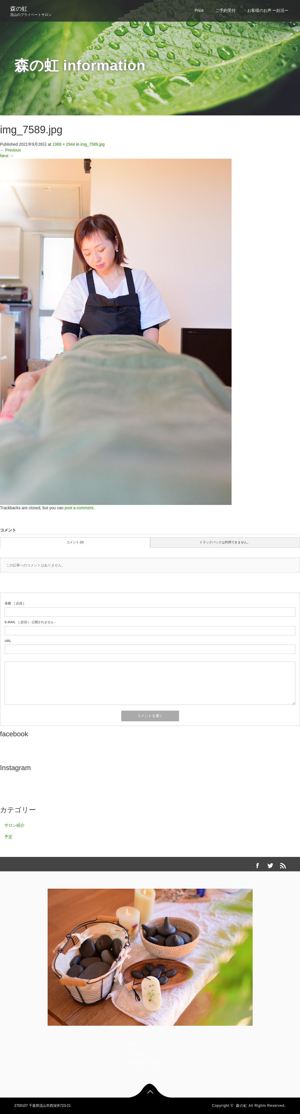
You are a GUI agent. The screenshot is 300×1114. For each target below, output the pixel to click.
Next (7, 155)
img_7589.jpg (92, 144)
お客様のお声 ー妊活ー (268, 10)
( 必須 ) (14, 603)
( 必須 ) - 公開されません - (30, 622)
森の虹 (18, 8)
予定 (8, 836)
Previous (10, 150)
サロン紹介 (14, 825)
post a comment (79, 507)
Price (199, 10)
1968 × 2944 (63, 144)
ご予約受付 (225, 10)
